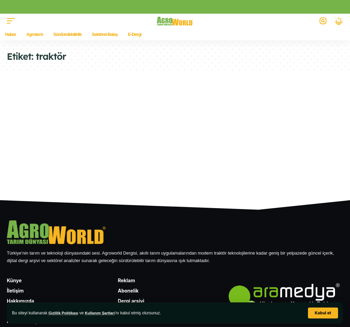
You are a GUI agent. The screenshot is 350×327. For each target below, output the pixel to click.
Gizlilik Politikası (65, 313)
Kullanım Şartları (104, 313)
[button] (323, 313)
